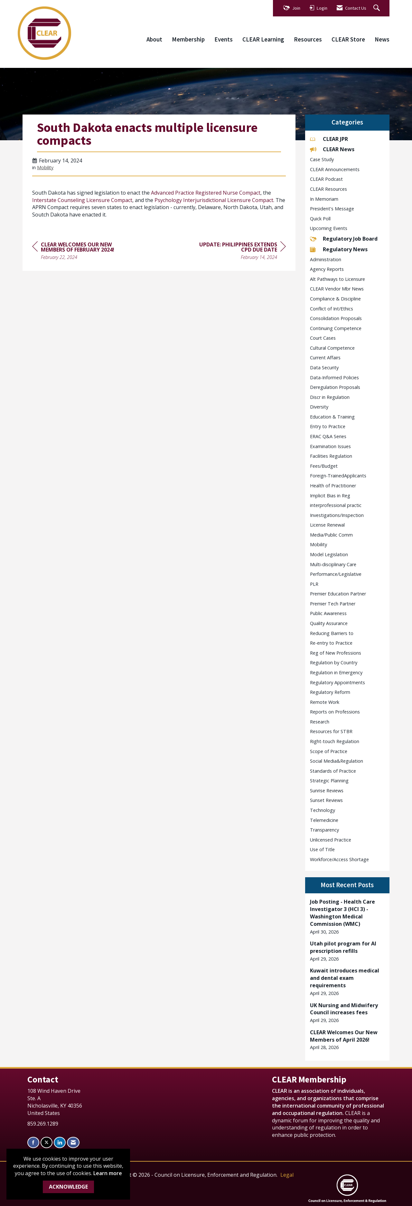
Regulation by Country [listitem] (333, 662)
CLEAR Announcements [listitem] (335, 169)
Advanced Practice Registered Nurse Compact (205, 192)
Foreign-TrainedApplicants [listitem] (338, 476)
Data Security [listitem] (324, 367)
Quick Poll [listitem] (320, 219)
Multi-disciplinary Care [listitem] (333, 564)
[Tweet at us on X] (46, 1142)
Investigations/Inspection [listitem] (337, 515)
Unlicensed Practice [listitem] (330, 840)
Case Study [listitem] (322, 159)
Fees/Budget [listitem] (324, 466)
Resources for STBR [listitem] (331, 731)
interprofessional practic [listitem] (335, 505)
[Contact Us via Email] (73, 1142)
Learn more (107, 1173)
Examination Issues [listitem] (330, 446)
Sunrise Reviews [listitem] (326, 790)
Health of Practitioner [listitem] (333, 486)
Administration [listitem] (325, 259)
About (154, 39)
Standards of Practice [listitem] (333, 771)
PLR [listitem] (314, 584)
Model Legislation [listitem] (329, 554)
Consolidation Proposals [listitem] (336, 318)
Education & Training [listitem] (332, 417)
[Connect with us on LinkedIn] (60, 1142)
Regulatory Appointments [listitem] (337, 682)
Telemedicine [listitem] (324, 820)
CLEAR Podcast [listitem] (326, 179)
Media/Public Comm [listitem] (331, 535)
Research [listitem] (319, 722)
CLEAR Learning (263, 39)
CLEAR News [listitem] (332, 149)
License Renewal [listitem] (327, 525)
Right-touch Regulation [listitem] (334, 741)
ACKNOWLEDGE (68, 1186)
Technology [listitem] (322, 810)
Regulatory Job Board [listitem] (344, 238)
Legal (287, 1174)
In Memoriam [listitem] (324, 199)
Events (223, 39)
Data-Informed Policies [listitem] (334, 377)
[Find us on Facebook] (33, 1142)
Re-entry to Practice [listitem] (331, 643)
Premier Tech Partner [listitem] (332, 604)
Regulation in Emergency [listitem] (336, 672)
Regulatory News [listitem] (339, 249)
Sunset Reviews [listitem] (326, 800)
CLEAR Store (348, 39)
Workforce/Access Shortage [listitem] (339, 859)
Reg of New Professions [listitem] (335, 653)
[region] (237, 251)
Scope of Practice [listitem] (328, 751)
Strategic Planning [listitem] (329, 781)
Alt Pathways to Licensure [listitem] (337, 279)
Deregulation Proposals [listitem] (335, 387)
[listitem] (347, 916)
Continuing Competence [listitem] (335, 328)
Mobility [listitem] (318, 544)
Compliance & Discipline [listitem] (335, 299)
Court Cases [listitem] (323, 338)
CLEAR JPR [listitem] (329, 139)
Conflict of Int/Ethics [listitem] (331, 309)
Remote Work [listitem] (324, 702)
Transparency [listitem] (324, 830)
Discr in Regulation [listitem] (330, 397)
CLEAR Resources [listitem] (328, 189)
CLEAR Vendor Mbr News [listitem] (337, 289)
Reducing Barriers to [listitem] (331, 633)
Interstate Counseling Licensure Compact (82, 200)
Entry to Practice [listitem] (327, 426)
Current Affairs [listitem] (325, 357)
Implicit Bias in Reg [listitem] (330, 496)
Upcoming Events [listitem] (328, 228)
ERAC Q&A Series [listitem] (328, 436)
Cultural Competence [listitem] (332, 348)
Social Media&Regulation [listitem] (336, 761)
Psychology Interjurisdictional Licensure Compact (213, 200)
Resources (308, 39)
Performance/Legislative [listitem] (335, 574)
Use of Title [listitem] (322, 849)
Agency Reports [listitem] (327, 269)
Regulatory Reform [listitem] (330, 692)
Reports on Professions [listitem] (335, 712)
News (382, 39)
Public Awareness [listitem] (328, 613)
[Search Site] (377, 8)
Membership (188, 39)
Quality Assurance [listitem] (329, 623)
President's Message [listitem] (332, 209)
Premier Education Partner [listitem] (338, 594)
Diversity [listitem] (319, 407)
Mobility (45, 167)
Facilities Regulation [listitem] (331, 456)
